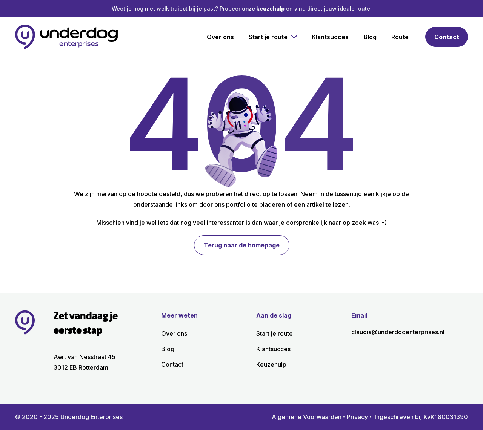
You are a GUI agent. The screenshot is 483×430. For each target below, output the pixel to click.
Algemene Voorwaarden (306, 417)
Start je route (268, 37)
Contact (446, 37)
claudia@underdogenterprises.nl (398, 332)
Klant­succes (330, 37)
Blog (370, 37)
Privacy (357, 417)
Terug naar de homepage (242, 245)
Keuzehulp (271, 364)
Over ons (220, 37)
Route (400, 37)
